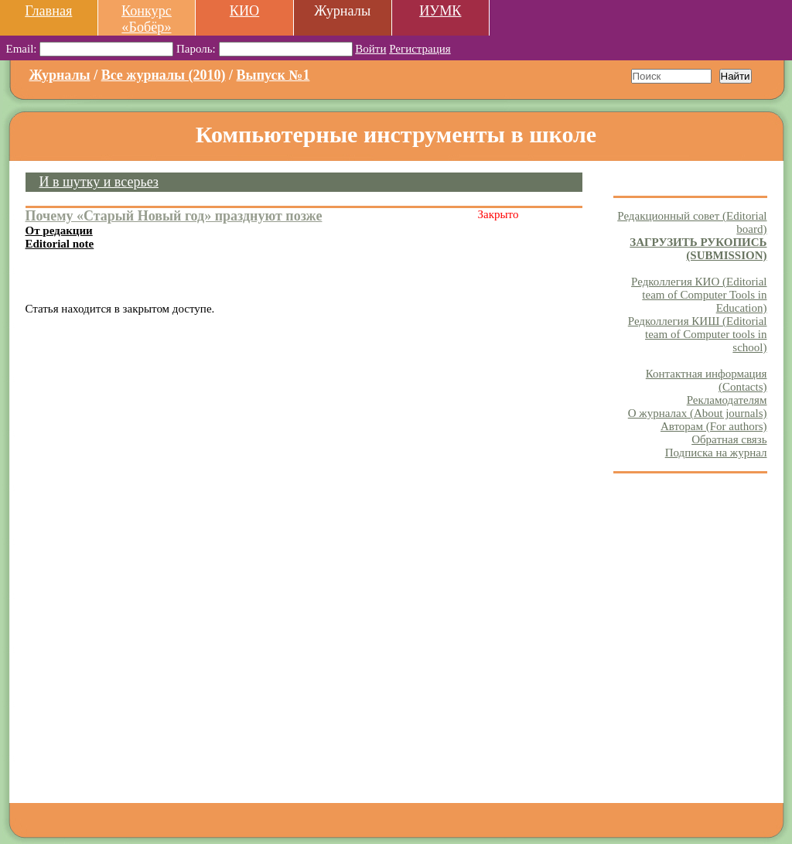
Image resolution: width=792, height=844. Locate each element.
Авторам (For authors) (714, 426)
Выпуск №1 (273, 75)
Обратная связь (728, 439)
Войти (370, 49)
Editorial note (60, 243)
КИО (244, 11)
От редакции (59, 230)
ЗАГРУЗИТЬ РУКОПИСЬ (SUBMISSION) (698, 248)
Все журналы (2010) (163, 75)
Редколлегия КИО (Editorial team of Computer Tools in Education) (698, 294)
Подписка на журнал (716, 452)
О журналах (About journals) (697, 413)
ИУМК (440, 11)
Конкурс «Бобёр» (146, 19)
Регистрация (420, 49)
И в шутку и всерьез (99, 182)
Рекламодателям (727, 400)
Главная (48, 11)
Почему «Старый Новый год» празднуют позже (174, 216)
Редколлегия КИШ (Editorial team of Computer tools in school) (697, 334)
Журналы (59, 75)
